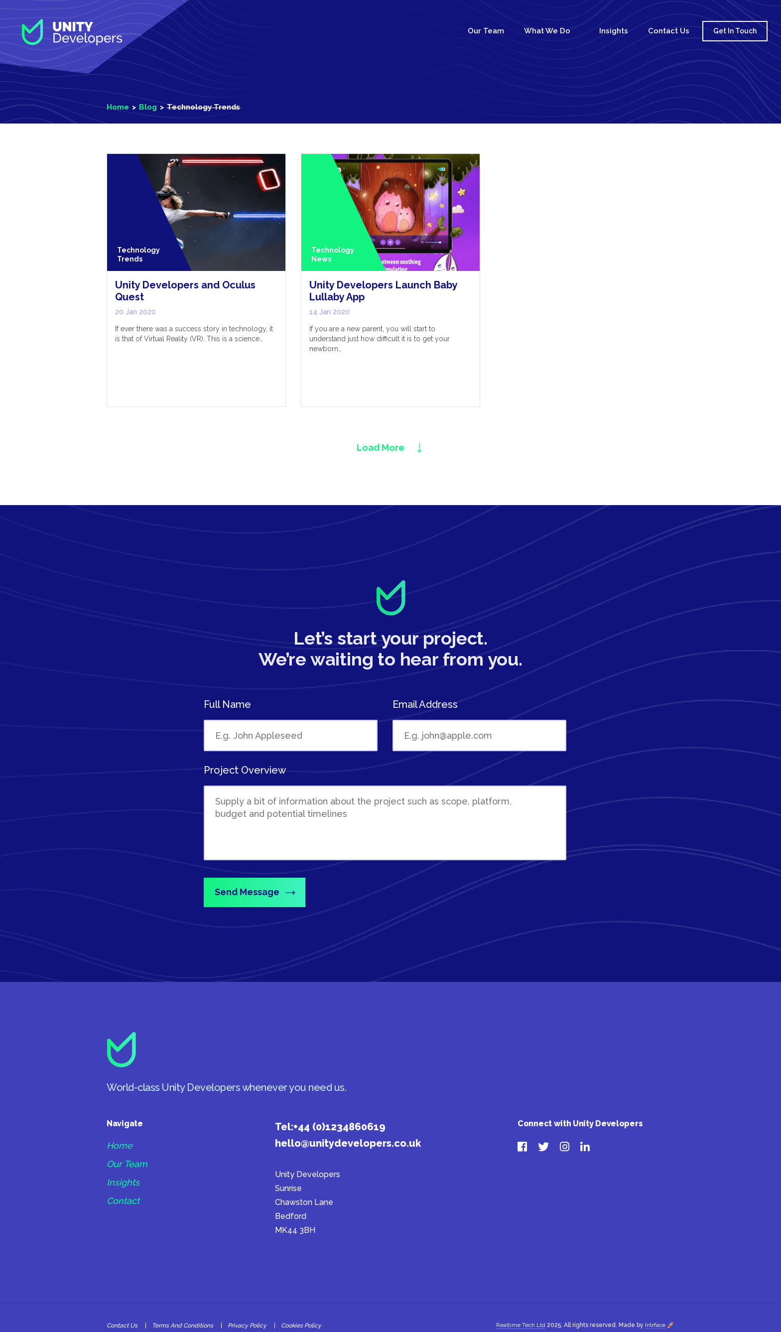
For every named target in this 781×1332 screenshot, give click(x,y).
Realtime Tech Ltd (520, 1323)
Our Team (486, 30)
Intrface (655, 1323)
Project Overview (245, 771)
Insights (613, 30)
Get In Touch (735, 31)
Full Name (227, 705)
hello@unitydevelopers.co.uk (348, 1142)
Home (441, 31)
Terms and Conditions (182, 1324)
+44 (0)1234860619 (339, 1125)
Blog (148, 107)
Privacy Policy (247, 1324)
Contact (123, 1199)
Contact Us (668, 30)
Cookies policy (301, 1324)
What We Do (547, 30)
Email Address (425, 705)
